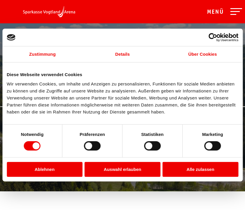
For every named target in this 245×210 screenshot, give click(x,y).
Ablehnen (45, 169)
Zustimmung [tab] (42, 54)
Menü (215, 12)
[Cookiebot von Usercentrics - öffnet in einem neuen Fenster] (212, 37)
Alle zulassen (200, 169)
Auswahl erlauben (122, 169)
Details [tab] (122, 54)
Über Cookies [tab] (202, 54)
